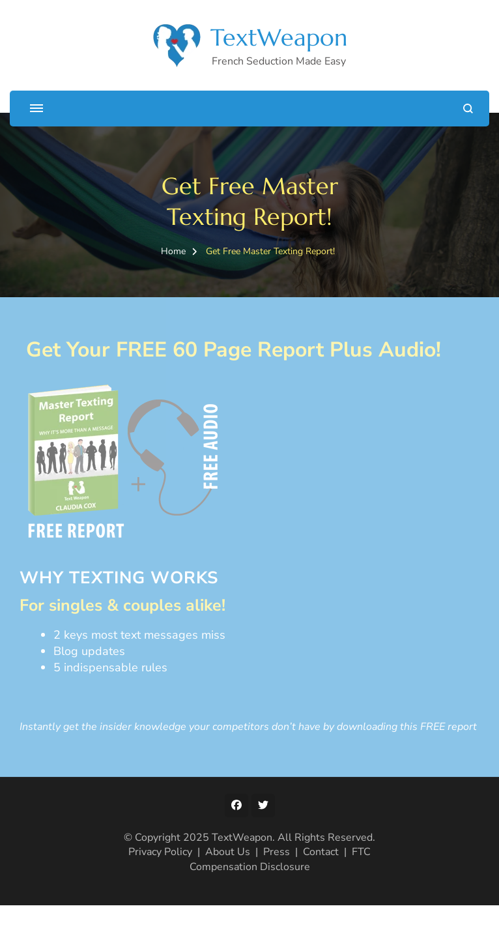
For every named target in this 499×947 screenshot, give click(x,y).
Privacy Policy (160, 852)
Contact (321, 852)
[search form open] (468, 108)
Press (276, 852)
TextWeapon (278, 37)
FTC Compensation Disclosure (280, 859)
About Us (227, 852)
